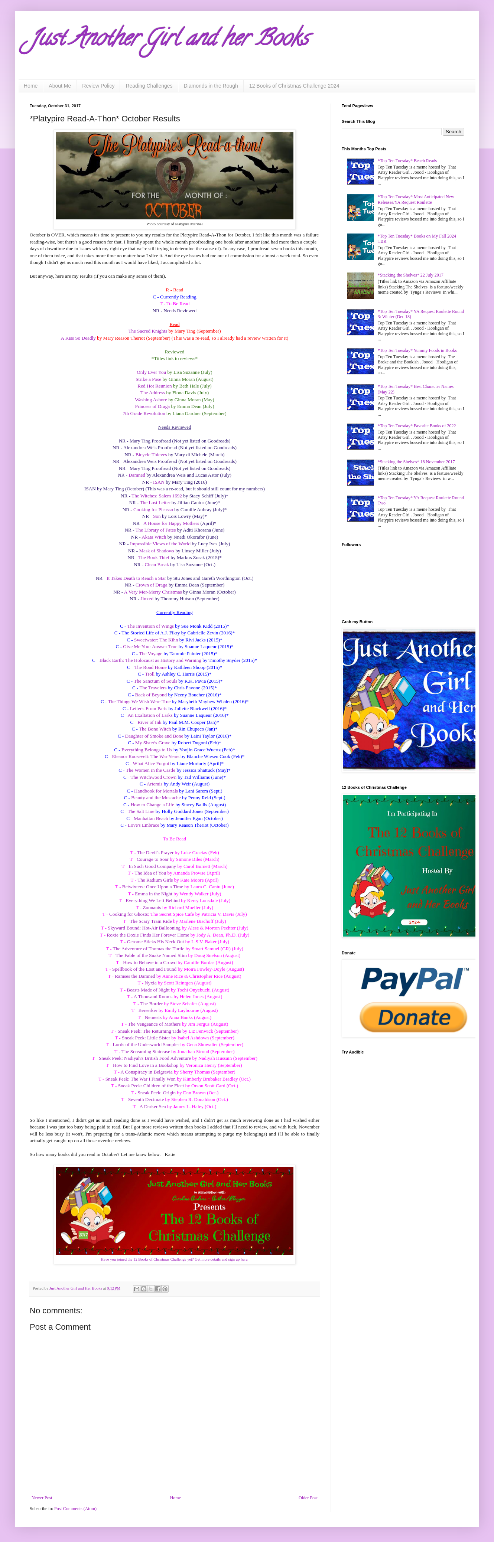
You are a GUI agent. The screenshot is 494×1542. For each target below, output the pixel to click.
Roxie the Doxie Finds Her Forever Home (148, 935)
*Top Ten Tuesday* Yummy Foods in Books (417, 350)
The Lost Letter (155, 502)
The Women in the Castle (150, 770)
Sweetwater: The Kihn (156, 640)
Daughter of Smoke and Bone (154, 736)
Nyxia (150, 983)
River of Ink (149, 722)
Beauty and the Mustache (156, 797)
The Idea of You (150, 873)
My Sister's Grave (152, 742)
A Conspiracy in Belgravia (146, 1072)
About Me (60, 86)
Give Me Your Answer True (150, 646)
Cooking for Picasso (153, 509)
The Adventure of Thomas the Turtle (149, 948)
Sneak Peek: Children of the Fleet (151, 1085)
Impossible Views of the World (160, 543)
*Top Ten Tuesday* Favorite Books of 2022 (417, 425)
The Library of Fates (156, 530)
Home (31, 86)
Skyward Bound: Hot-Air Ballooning (144, 928)
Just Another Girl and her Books (169, 40)
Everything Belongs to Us (146, 749)
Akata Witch (154, 537)
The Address (152, 392)
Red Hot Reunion (154, 386)
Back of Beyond (151, 695)
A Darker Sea (153, 1106)
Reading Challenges (149, 86)
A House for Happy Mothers (171, 523)
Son (157, 516)
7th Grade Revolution (144, 413)
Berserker (147, 1010)
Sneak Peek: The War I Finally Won (140, 1079)
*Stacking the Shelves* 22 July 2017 (410, 275)
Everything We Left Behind (153, 900)
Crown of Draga (152, 585)
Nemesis (153, 1017)
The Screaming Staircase (145, 1051)
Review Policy (98, 86)
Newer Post (42, 1497)
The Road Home (150, 667)
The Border (151, 1003)
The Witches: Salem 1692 (156, 496)
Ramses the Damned (135, 976)
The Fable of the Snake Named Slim (151, 955)
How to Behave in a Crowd (149, 962)
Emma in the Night (153, 893)
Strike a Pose (148, 379)
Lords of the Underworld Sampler (146, 1044)
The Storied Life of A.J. (145, 633)
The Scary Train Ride (151, 921)
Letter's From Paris (149, 708)
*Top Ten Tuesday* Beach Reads (407, 160)
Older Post (308, 1497)
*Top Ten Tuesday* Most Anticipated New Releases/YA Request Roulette (416, 199)
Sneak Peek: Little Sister (146, 1037)
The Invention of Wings (150, 626)
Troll (150, 674)
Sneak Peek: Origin (156, 1092)
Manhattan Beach (151, 818)
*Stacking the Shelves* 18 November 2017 (416, 461)
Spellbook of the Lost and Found (144, 969)
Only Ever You (151, 372)
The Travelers (153, 687)
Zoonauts (152, 907)
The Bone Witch (155, 729)
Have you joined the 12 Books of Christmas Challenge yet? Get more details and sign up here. (174, 1259)
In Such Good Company (152, 866)
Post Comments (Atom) (75, 1508)
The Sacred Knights (147, 331)
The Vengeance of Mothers (154, 1024)
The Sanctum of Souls (155, 681)
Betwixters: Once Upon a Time (152, 886)
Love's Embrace (143, 825)
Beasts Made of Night (148, 990)
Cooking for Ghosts (128, 914)
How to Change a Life (152, 804)
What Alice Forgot (151, 763)
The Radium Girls (155, 880)
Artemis (155, 784)
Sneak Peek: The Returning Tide (149, 1031)
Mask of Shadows (156, 550)
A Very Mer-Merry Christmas (153, 592)
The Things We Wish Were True (139, 701)
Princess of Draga (152, 406)
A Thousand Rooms (153, 996)
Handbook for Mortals (156, 791)
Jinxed (147, 598)
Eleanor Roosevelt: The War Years (145, 756)
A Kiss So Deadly (78, 338)
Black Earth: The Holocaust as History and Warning (150, 660)
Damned (137, 475)
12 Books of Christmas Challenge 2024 (294, 86)
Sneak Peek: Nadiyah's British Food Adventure (145, 1058)
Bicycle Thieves (151, 454)
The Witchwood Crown (153, 777)
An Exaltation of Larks (149, 715)
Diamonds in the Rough (211, 86)
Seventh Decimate (146, 1099)
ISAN (159, 482)
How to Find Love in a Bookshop (146, 1065)
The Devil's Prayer (155, 852)
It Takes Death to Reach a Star (136, 578)
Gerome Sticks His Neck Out (155, 941)
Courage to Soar (153, 859)
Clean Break (156, 564)
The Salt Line (141, 811)
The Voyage (150, 653)
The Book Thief (153, 557)
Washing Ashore (151, 399)
